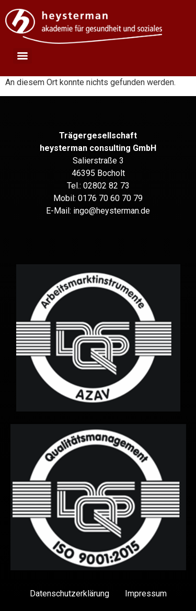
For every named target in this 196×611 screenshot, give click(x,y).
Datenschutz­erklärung (69, 593)
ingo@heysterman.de (111, 211)
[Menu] (22, 56)
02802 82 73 (106, 186)
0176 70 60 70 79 (110, 198)
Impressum (146, 593)
